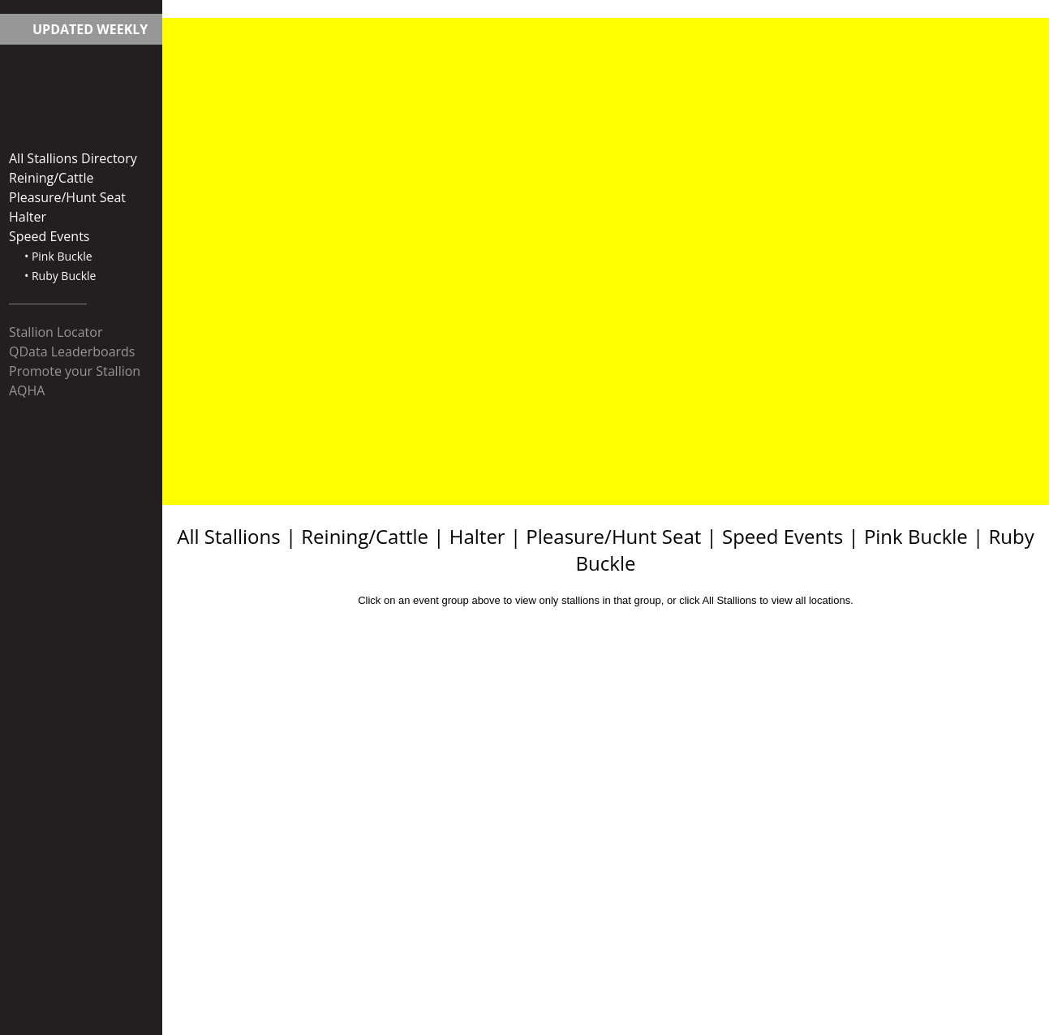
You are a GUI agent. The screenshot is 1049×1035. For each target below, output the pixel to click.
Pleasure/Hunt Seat (67, 197)
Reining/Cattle (51, 178)
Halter (27, 217)
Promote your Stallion (74, 371)
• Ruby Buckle (60, 275)
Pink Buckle (916, 536)
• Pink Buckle (58, 256)
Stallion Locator (55, 332)
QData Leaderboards (72, 351)
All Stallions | (239, 536)
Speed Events (49, 236)
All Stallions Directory (73, 158)
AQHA (27, 390)
